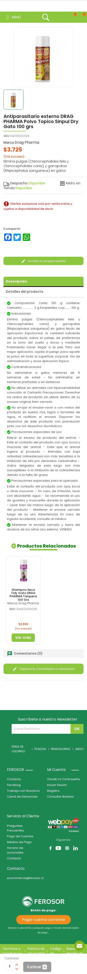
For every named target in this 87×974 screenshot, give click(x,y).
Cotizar (34, 967)
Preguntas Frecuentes (15, 828)
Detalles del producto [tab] (24, 291)
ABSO (79, 749)
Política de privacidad (36, 951)
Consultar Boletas (60, 796)
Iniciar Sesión (57, 785)
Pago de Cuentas (20, 836)
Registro (53, 791)
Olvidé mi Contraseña (63, 779)
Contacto (14, 779)
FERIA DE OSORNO (18, 748)
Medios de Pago (19, 842)
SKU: (12, 609)
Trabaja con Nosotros (23, 791)
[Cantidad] (9, 966)
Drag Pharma (27, 142)
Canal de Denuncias (22, 796)
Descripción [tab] (16, 281)
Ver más (23, 637)
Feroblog (14, 785)
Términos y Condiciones (12, 951)
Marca (8, 142)
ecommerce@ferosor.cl (25, 878)
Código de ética (55, 953)
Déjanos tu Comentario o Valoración (44, 668)
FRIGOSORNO (61, 749)
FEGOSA (40, 749)
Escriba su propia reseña (43, 261)
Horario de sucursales (15, 850)
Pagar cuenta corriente (43, 919)
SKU (6, 136)
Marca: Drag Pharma (23, 603)
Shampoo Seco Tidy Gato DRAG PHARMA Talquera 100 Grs (23, 595)
